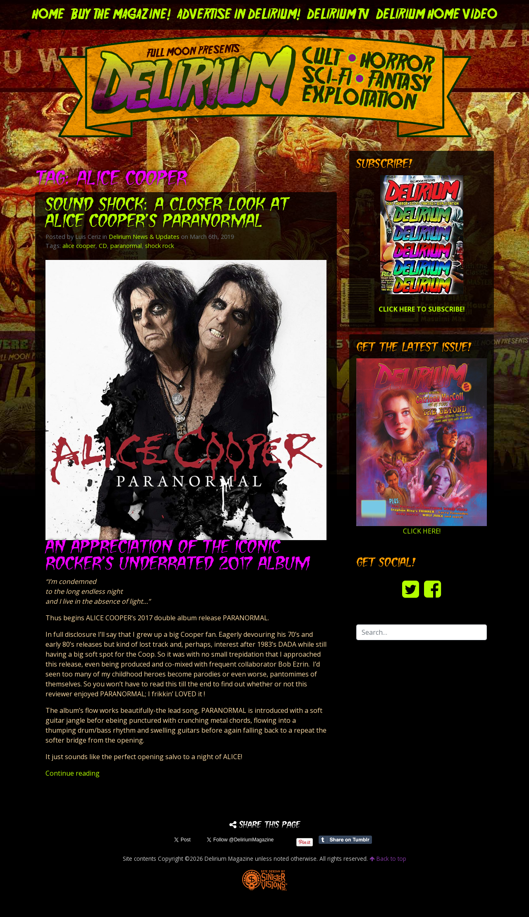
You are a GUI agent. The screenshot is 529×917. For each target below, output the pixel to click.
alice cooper (78, 246)
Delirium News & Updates (144, 237)
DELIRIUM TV (338, 14)
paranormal (126, 246)
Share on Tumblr (345, 840)
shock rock (159, 246)
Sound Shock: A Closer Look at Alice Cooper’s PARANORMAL (167, 214)
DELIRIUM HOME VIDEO (436, 14)
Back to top (387, 858)
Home (48, 14)
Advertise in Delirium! (238, 14)
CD (103, 246)
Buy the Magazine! (121, 14)
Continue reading (72, 773)
